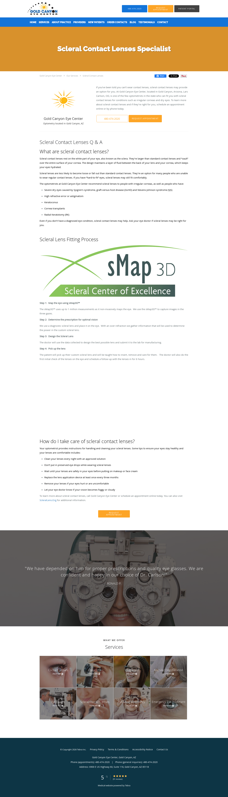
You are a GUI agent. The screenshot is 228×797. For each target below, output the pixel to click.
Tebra (127, 785)
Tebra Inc (81, 749)
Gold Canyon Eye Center (51, 75)
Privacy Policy (97, 749)
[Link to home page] (37, 8)
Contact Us (162, 749)
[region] (114, 575)
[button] (160, 8)
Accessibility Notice (142, 749)
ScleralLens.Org (48, 500)
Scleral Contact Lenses (93, 75)
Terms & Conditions (118, 749)
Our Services (72, 75)
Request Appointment (145, 118)
